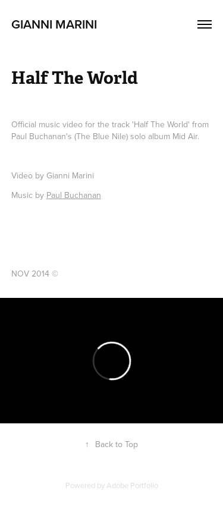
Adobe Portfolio (132, 485)
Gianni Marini (54, 24)
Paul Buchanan (73, 195)
